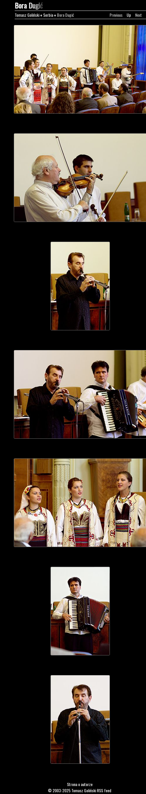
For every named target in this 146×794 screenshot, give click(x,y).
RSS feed (104, 790)
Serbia (48, 15)
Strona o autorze (80, 784)
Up (129, 15)
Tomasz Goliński (27, 15)
